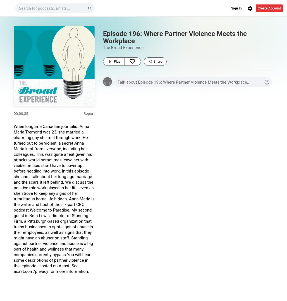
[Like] (133, 61)
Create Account (269, 8)
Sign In (236, 8)
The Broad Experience (123, 47)
